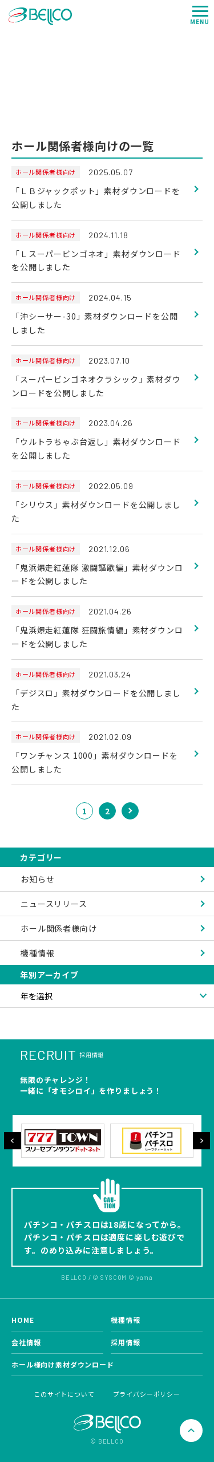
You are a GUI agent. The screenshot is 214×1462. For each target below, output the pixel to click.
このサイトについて (64, 1393)
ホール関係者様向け (59, 928)
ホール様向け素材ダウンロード (62, 1364)
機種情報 (37, 953)
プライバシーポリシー (146, 1393)
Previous (12, 1140)
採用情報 (125, 1342)
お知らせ (37, 879)
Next (201, 1140)
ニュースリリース (54, 903)
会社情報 (26, 1342)
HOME (22, 1320)
